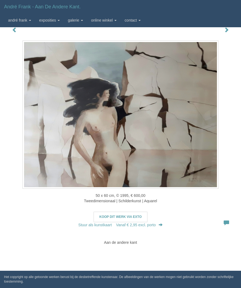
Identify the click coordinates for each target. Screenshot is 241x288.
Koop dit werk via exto (120, 217)
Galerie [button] (75, 20)
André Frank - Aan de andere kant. (42, 6)
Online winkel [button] (104, 20)
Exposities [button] (49, 20)
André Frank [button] (19, 20)
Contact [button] (133, 20)
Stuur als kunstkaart (120, 225)
